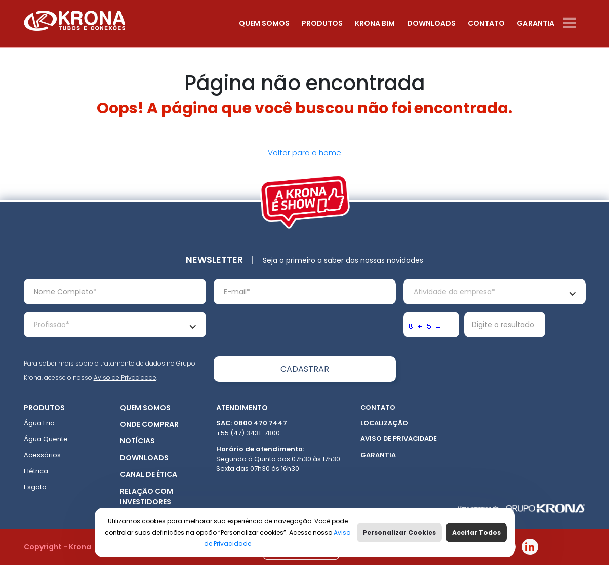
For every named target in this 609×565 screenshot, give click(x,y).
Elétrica (36, 471)
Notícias (137, 441)
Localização (384, 423)
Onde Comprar (149, 424)
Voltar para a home (304, 152)
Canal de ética (148, 474)
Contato (486, 23)
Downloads (431, 23)
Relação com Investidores (146, 496)
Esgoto (35, 487)
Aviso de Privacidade (125, 377)
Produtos (322, 23)
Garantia (535, 23)
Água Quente (46, 439)
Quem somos (264, 23)
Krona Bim (375, 23)
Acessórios (42, 455)
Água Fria (39, 423)
